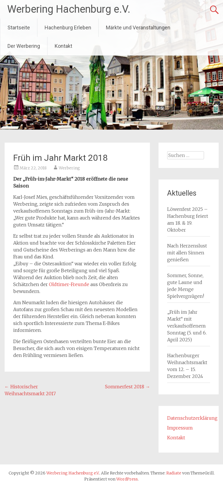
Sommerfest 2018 (127, 386)
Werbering (69, 168)
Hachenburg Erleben (68, 27)
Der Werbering (23, 46)
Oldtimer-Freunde (69, 284)
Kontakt (63, 46)
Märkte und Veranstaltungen (138, 27)
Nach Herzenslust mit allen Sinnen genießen (187, 252)
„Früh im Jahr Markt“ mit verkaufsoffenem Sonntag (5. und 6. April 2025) (187, 326)
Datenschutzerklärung (192, 418)
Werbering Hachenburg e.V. (68, 9)
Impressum (180, 428)
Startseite (18, 27)
